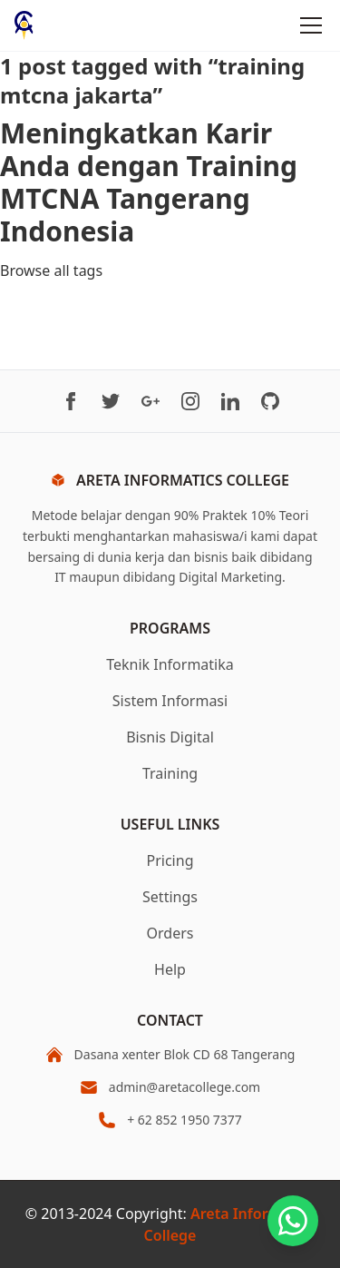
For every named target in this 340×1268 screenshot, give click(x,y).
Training (170, 773)
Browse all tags (51, 270)
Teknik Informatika (170, 664)
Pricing (170, 860)
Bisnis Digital (170, 737)
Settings (170, 897)
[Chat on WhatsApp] (292, 1220)
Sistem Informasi (170, 701)
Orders (170, 933)
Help (170, 969)
